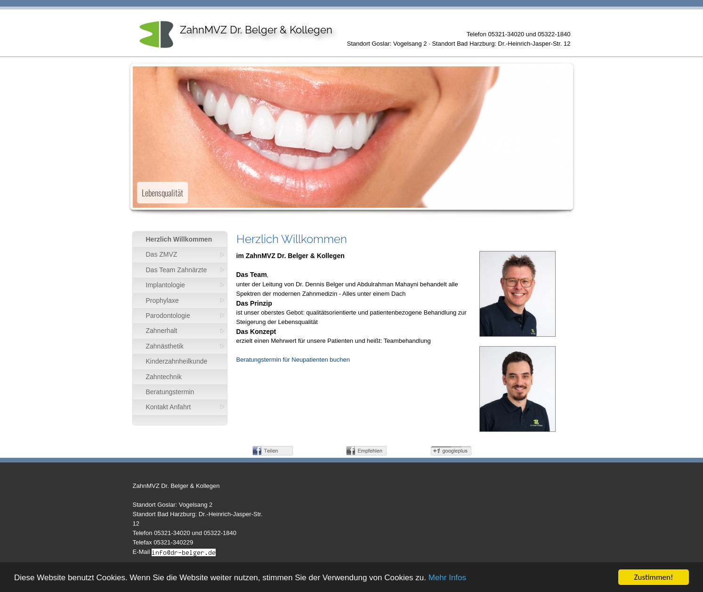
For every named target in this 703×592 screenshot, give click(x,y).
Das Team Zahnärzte (176, 270)
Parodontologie (168, 315)
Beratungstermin (170, 392)
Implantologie (165, 285)
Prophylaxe (162, 300)
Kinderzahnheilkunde (177, 361)
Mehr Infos (447, 578)
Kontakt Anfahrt (168, 407)
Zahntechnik (164, 377)
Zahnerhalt (162, 330)
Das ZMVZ (162, 254)
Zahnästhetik (165, 346)
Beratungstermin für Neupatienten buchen (293, 359)
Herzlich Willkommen (179, 239)
